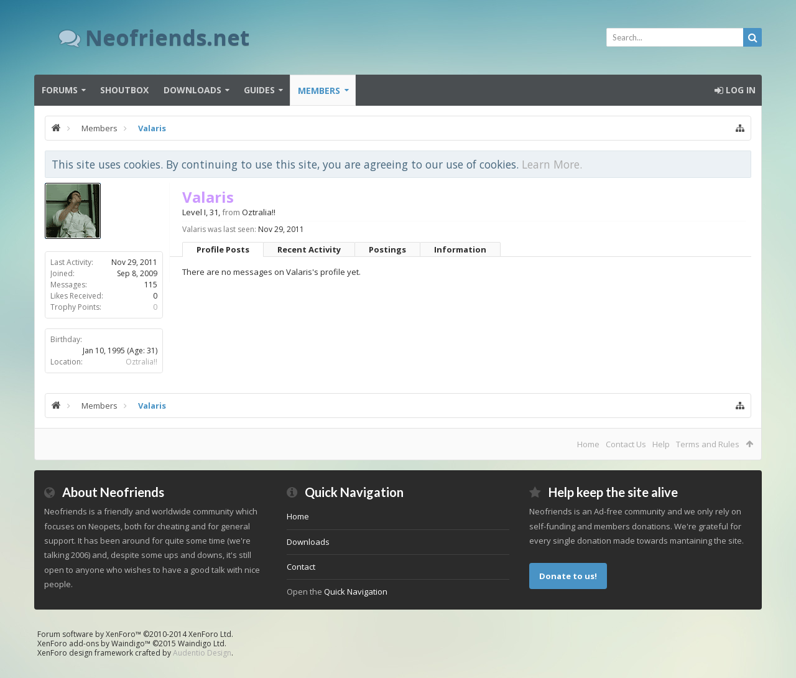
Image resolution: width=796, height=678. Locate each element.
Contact (301, 566)
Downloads (192, 90)
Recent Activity (309, 249)
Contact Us (626, 444)
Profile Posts (223, 249)
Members (319, 90)
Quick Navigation (355, 591)
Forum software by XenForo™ (135, 634)
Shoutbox (124, 90)
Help (661, 444)
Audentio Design (202, 653)
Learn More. (552, 164)
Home (588, 444)
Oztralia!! (141, 361)
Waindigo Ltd (201, 643)
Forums (60, 90)
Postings (387, 249)
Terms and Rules (707, 444)
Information (460, 249)
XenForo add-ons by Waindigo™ (93, 643)
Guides (259, 90)
